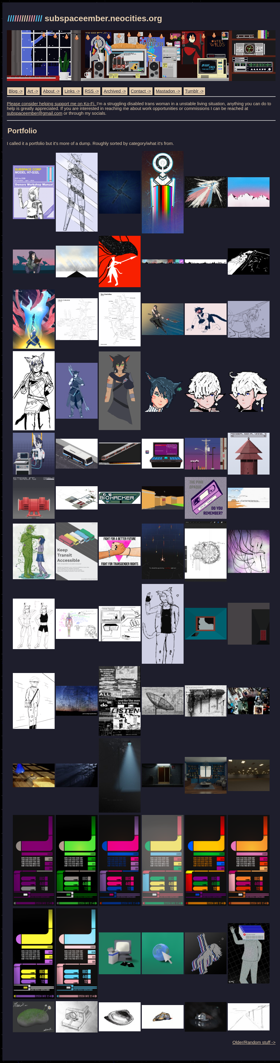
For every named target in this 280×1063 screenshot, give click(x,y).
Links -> (72, 91)
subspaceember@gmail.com (34, 113)
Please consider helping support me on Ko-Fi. (52, 103)
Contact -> (141, 91)
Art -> (32, 91)
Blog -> (16, 91)
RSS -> (92, 91)
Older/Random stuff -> (254, 1042)
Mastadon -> (168, 91)
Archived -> (115, 91)
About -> (51, 91)
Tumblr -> (194, 91)
